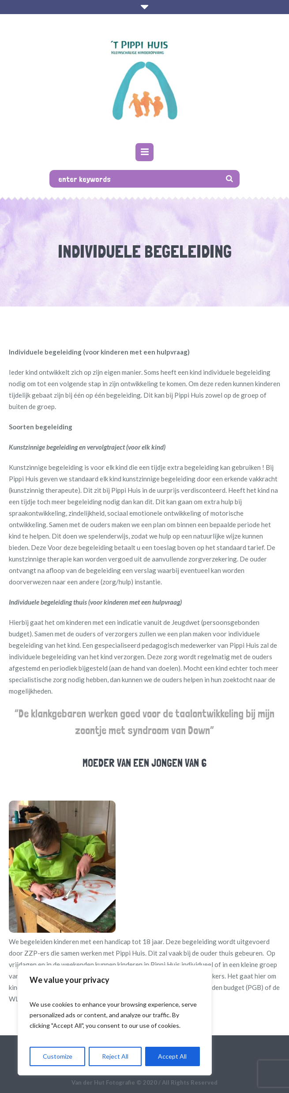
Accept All (172, 1056)
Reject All (115, 1056)
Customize (57, 1056)
